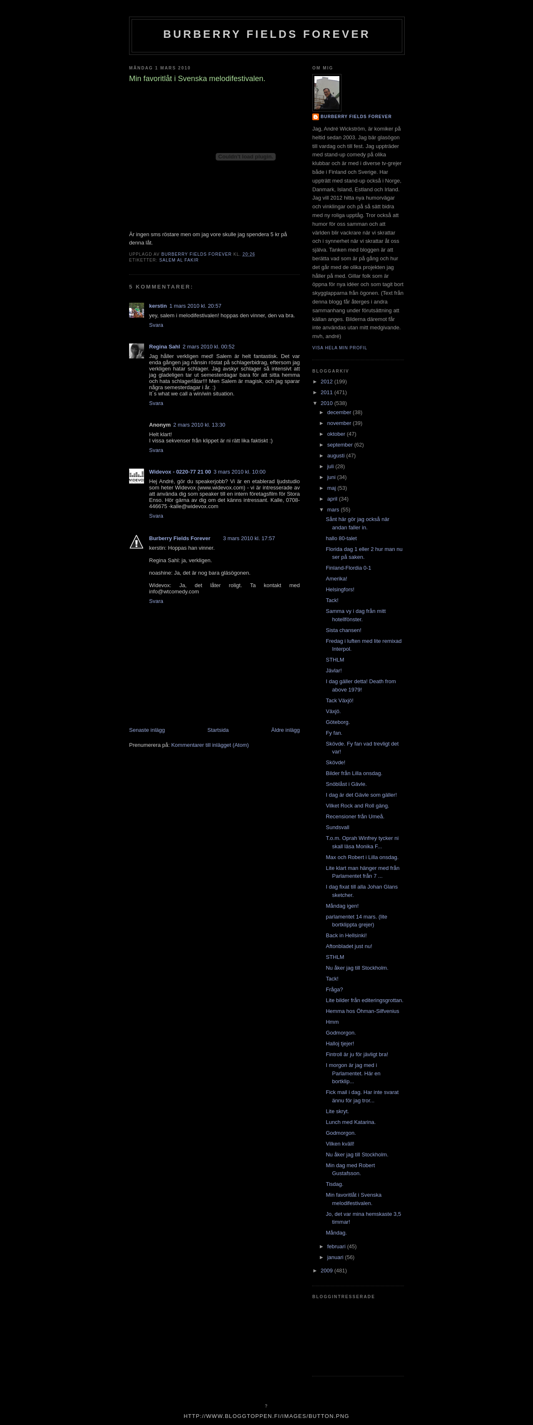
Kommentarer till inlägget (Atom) (210, 745)
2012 (327, 381)
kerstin (158, 306)
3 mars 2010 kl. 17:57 (249, 538)
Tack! (332, 600)
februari (337, 1246)
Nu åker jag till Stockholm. (357, 968)
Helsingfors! (340, 589)
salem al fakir (179, 260)
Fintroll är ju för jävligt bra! (357, 1054)
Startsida (218, 730)
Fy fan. (334, 733)
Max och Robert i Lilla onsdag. (362, 857)
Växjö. (333, 711)
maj (332, 488)
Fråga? (334, 989)
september (340, 445)
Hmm (332, 1022)
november (340, 423)
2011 (327, 392)
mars (334, 509)
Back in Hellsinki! (346, 935)
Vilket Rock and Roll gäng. (357, 806)
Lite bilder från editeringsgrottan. (364, 1000)
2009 (327, 1270)
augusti (336, 455)
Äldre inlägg (285, 730)
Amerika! (336, 578)
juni (332, 477)
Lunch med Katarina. (351, 1122)
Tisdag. (334, 1184)
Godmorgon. (341, 1033)
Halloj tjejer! (340, 1043)
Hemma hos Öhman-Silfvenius (362, 1011)
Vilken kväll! (340, 1144)
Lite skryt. (337, 1111)
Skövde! (335, 762)
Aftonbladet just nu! (349, 946)
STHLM (335, 660)
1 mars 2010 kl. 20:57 (195, 306)
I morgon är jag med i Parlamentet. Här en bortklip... (353, 1073)
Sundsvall (337, 827)
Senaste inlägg (147, 730)
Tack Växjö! (339, 700)
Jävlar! (333, 670)
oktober (337, 434)
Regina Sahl (164, 346)
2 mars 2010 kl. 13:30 (199, 425)
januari (336, 1257)
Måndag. (336, 1233)
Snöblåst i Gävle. (346, 784)
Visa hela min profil (339, 348)
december (340, 412)
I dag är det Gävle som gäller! (361, 795)
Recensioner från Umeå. (355, 816)
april (333, 499)
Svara (156, 325)
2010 (327, 403)
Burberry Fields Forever (267, 34)
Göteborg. (338, 722)
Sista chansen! (343, 630)
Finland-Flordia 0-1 (348, 568)
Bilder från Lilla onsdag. (354, 773)
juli (331, 466)
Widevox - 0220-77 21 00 (180, 472)
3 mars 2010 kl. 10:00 (240, 472)
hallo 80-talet (341, 538)
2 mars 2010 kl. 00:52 (208, 346)
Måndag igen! (342, 906)
